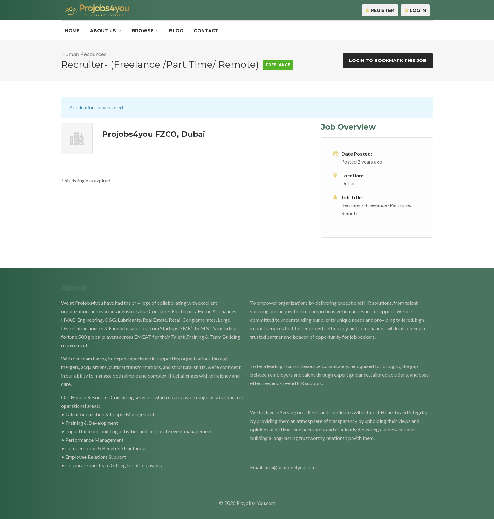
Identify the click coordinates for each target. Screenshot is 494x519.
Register (380, 10)
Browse (142, 30)
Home (72, 30)
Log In (415, 10)
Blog (176, 30)
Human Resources (83, 53)
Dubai (347, 183)
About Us (103, 30)
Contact (206, 30)
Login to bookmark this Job (388, 60)
